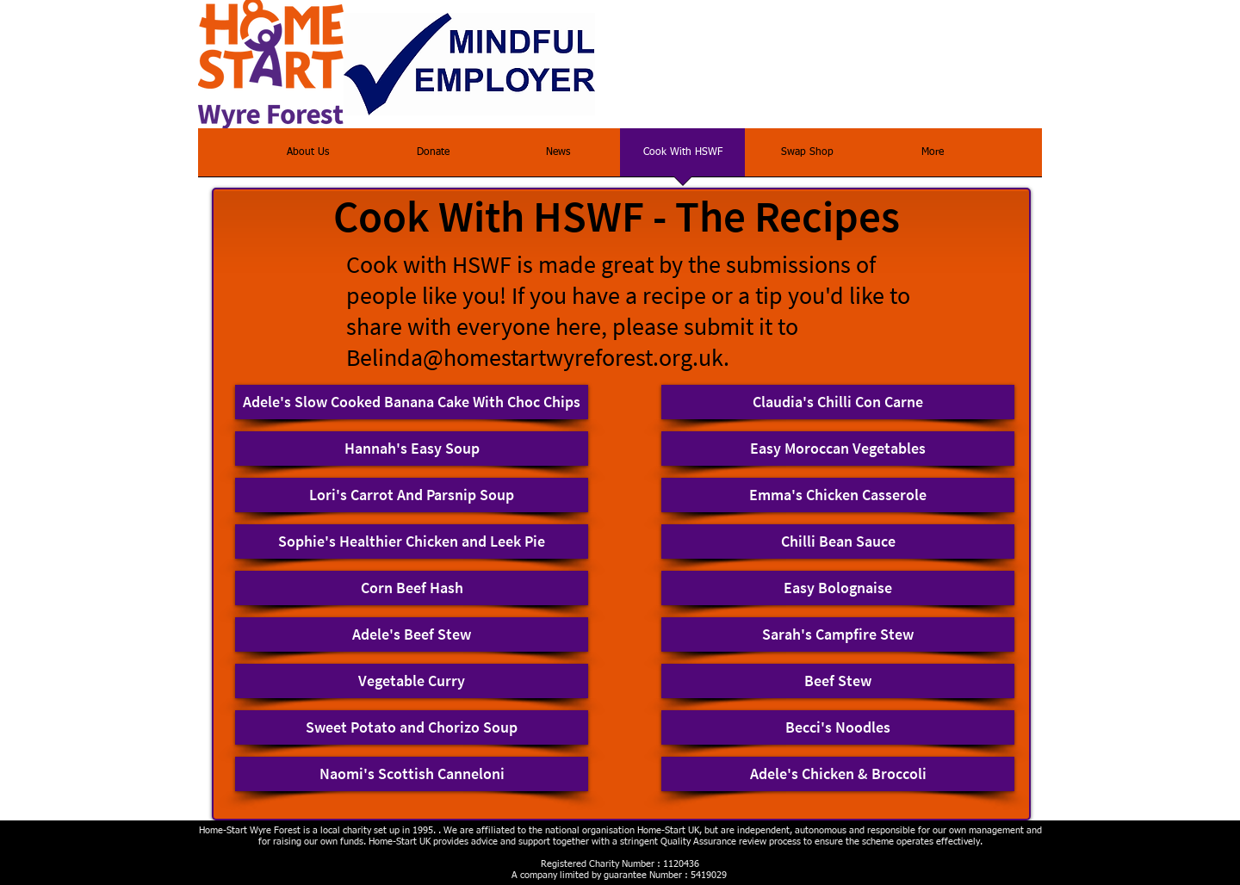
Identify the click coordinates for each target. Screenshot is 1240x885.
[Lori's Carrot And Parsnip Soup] (411, 495)
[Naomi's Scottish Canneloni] (411, 774)
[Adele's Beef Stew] (411, 634)
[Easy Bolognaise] (837, 588)
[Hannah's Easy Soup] (411, 448)
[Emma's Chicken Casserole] (837, 495)
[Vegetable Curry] (411, 681)
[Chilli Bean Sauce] (837, 541)
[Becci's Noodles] (837, 727)
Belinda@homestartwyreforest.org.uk (534, 357)
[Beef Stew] (837, 681)
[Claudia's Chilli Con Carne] (837, 402)
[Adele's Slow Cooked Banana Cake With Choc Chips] (411, 402)
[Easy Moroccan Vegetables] (837, 448)
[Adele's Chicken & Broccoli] (837, 774)
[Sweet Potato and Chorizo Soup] (411, 727)
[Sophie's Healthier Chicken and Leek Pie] (411, 541)
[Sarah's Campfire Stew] (837, 634)
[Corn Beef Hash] (411, 588)
